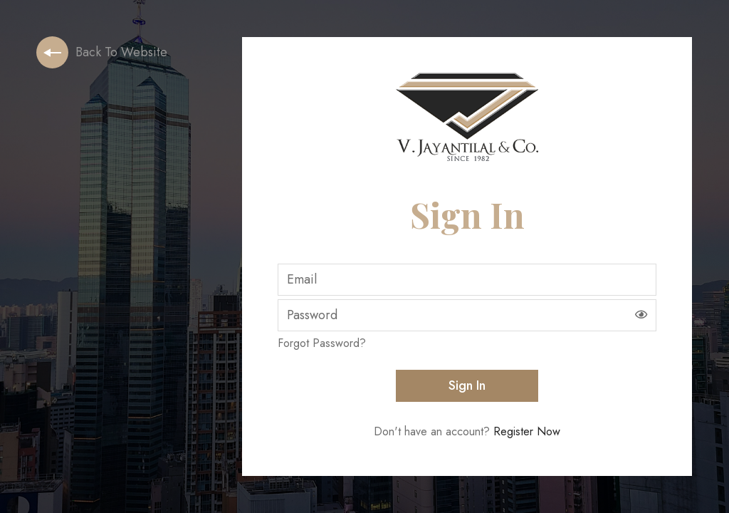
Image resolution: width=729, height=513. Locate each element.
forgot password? (322, 343)
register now (526, 431)
